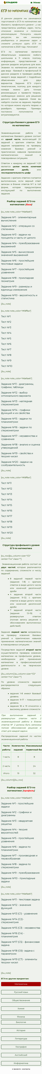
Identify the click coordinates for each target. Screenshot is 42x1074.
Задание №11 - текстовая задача (20, 899)
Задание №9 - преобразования (20, 872)
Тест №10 (6, 366)
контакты (26, 1069)
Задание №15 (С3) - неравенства (20, 927)
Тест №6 (6, 344)
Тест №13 (6, 494)
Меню (35, 2)
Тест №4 (6, 332)
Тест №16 (6, 510)
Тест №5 (6, 338)
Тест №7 (6, 349)
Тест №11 (6, 483)
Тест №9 (6, 360)
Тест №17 (6, 516)
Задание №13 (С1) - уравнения (19, 913)
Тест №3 (6, 327)
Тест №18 (6, 521)
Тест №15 (6, 505)
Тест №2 (6, 321)
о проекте (16, 1069)
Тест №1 (6, 316)
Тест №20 (7, 532)
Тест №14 (6, 499)
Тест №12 (6, 488)
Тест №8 (6, 355)
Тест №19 (6, 527)
